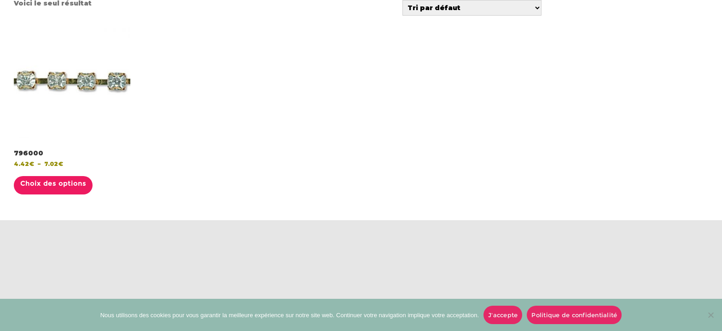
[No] (710, 315)
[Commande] (472, 8)
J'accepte (503, 315)
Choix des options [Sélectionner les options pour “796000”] (53, 183)
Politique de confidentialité (574, 315)
